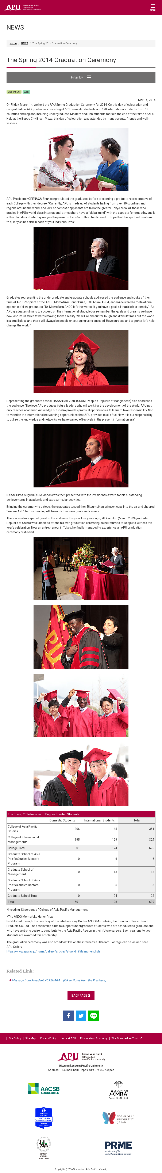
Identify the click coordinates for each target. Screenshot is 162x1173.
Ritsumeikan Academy (93, 1038)
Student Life (14, 92)
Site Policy (15, 1038)
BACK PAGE (81, 995)
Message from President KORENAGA (57, 980)
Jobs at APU (68, 1038)
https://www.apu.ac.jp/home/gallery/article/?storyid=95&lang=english (53, 951)
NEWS (24, 43)
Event (26, 92)
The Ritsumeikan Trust (127, 1038)
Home (13, 43)
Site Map (30, 1038)
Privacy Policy (48, 1038)
